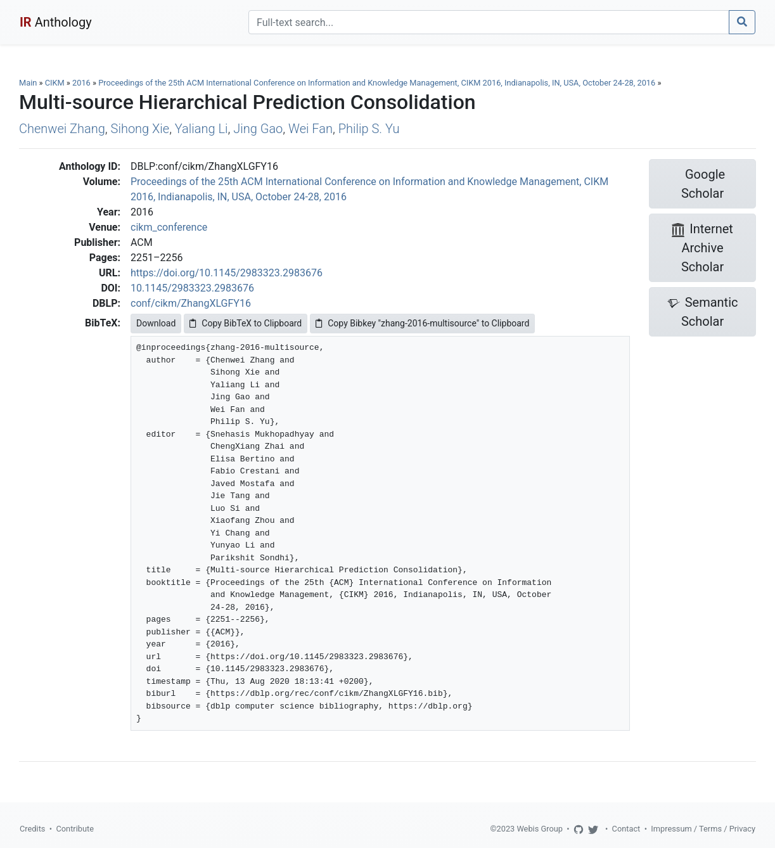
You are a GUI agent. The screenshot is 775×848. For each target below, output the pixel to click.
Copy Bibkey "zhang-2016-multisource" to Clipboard (422, 323)
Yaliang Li (201, 128)
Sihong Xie (140, 128)
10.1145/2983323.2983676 (192, 288)
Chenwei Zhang (62, 128)
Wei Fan (310, 128)
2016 (81, 82)
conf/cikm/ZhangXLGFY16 (191, 303)
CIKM (55, 82)
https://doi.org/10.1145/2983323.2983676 (227, 273)
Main (28, 82)
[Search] (488, 22)
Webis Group (539, 828)
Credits (32, 828)
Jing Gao (258, 128)
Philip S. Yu (369, 128)
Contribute (75, 828)
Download (156, 323)
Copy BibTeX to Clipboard (245, 323)
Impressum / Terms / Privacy (703, 828)
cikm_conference (169, 227)
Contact (626, 828)
